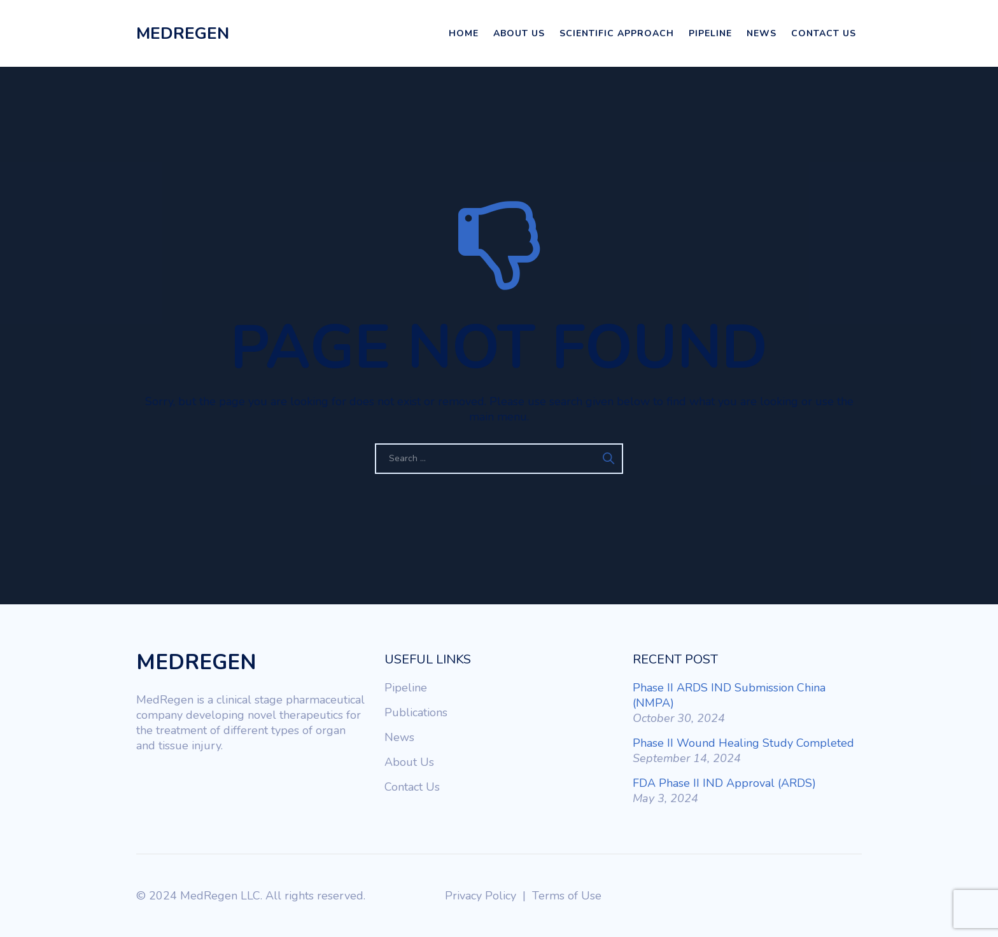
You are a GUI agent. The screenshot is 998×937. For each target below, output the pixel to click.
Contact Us (823, 33)
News (762, 33)
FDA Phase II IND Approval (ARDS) (724, 783)
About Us (519, 33)
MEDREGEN (182, 33)
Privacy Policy (480, 895)
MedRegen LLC (220, 895)
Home (464, 33)
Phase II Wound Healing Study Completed (743, 743)
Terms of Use (566, 895)
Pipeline (710, 33)
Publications (415, 712)
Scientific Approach (616, 33)
